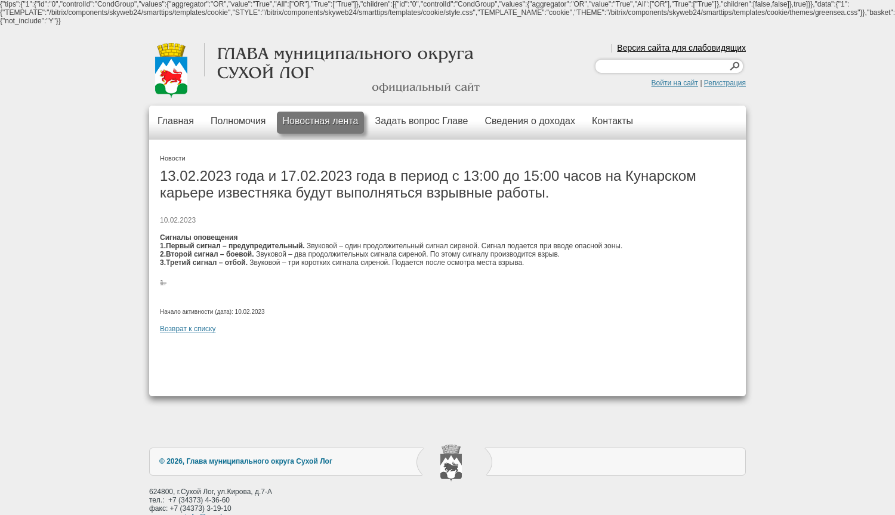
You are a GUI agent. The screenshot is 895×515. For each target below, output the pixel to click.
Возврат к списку (188, 329)
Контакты (612, 121)
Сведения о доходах (529, 121)
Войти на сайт (675, 83)
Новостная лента (321, 121)
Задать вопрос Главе (421, 121)
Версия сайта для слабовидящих (681, 48)
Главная (176, 121)
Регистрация (725, 83)
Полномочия (238, 121)
